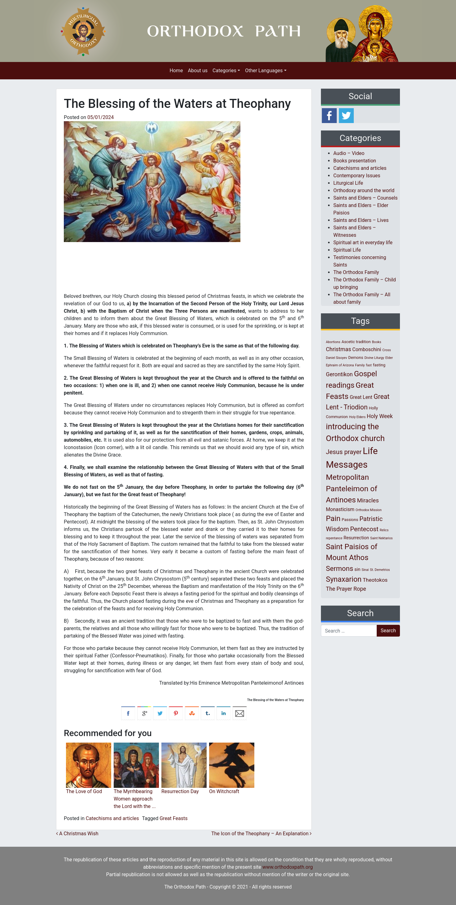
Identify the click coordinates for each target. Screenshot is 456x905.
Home (176, 70)
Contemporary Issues (356, 176)
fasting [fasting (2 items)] (379, 365)
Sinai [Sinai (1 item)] (365, 570)
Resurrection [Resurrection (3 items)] (356, 538)
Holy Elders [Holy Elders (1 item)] (357, 417)
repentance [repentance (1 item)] (334, 538)
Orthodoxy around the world (363, 190)
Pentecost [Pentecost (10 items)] (364, 529)
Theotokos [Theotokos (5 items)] (375, 580)
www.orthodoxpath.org (287, 867)
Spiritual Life (347, 250)
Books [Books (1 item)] (376, 342)
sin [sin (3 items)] (357, 569)
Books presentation (354, 161)
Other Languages (264, 70)
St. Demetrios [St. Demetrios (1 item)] (380, 570)
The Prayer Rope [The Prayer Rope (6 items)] (346, 588)
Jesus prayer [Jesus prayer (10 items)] (344, 452)
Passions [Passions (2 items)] (350, 519)
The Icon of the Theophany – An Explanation (261, 834)
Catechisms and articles (112, 818)
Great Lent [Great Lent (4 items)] (361, 397)
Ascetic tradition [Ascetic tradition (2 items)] (355, 341)
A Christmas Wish (77, 834)
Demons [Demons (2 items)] (355, 357)
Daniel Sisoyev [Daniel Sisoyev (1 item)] (336, 358)
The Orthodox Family (356, 272)
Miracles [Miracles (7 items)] (368, 500)
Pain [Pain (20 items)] (333, 518)
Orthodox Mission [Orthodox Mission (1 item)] (369, 510)
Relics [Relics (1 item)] (384, 530)
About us (198, 70)
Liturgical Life (348, 183)
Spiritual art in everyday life (362, 242)
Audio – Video (348, 153)
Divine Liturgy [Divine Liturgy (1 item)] (374, 358)
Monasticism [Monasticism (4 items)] (340, 509)
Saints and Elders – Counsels (365, 198)
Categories (224, 70)
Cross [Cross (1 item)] (386, 350)
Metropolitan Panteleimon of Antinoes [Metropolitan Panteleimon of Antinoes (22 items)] (351, 489)
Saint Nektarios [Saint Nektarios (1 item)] (381, 538)
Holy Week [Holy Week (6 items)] (380, 416)
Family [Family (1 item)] (360, 365)
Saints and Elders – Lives (360, 220)
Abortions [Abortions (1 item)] (333, 342)
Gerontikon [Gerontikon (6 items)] (339, 374)
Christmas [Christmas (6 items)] (338, 349)
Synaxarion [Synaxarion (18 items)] (344, 579)
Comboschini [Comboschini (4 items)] (366, 349)
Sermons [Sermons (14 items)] (339, 568)
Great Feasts (173, 818)
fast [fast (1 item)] (369, 365)
